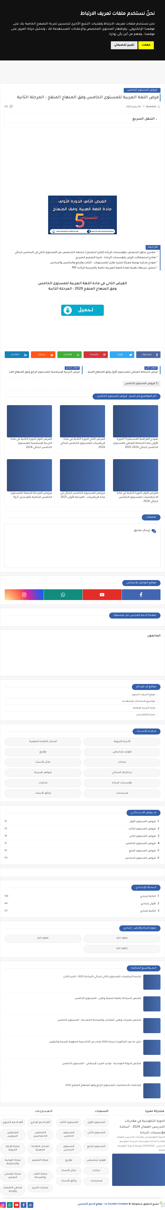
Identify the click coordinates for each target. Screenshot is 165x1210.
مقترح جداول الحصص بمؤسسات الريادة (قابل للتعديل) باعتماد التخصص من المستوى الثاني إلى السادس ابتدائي (85, 252)
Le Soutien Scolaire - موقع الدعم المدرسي (103, 1204)
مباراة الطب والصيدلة (40, 1176)
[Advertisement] (82, 161)
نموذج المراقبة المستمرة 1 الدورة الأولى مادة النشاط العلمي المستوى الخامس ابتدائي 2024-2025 (135, 443)
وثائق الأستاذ (43, 793)
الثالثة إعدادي (148, 896)
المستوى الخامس (68, 1134)
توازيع (43, 752)
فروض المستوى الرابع (142, 851)
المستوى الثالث (69, 1122)
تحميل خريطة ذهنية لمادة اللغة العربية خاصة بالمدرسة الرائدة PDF (114, 268)
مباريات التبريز (40, 1188)
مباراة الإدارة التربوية (13, 1148)
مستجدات (122, 793)
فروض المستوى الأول (142, 821)
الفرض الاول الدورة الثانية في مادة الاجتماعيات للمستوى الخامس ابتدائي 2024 (137, 497)
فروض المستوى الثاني (142, 836)
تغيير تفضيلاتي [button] (124, 45)
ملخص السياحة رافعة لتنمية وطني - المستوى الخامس (108, 998)
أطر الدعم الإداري (40, 1122)
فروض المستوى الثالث (142, 829)
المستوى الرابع (96, 1146)
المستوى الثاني (96, 1132)
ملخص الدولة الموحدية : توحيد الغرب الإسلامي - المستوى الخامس (101, 1063)
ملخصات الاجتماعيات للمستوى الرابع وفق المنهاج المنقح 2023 (103, 1085)
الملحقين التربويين (12, 1134)
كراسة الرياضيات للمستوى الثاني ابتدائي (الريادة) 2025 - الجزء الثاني (102, 976)
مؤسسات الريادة (122, 783)
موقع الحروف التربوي (143, 694)
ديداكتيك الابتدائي (122, 772)
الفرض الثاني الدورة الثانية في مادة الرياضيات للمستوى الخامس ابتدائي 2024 (82, 443)
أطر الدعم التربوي (13, 1122)
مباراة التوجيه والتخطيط (13, 1162)
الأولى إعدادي (148, 904)
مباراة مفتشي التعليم (12, 1176)
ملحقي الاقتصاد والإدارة (12, 1190)
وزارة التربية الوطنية (144, 708)
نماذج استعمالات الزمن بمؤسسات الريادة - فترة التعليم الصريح (116, 257)
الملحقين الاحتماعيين (40, 1134)
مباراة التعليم (40, 1160)
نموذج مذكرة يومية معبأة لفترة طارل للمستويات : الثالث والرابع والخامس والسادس (103, 262)
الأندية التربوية (122, 741)
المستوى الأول (96, 1122)
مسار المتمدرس (145, 714)
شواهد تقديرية (43, 772)
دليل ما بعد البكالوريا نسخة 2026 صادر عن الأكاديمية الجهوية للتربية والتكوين (95, 1042)
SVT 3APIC (122, 949)
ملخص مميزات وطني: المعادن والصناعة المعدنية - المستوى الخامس (99, 1020)
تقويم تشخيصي (122, 752)
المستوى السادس (68, 1148)
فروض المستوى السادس (140, 858)
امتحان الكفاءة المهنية (43, 741)
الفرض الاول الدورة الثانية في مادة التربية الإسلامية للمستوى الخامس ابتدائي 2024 (31, 443)
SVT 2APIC (43, 938)
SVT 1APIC (122, 938)
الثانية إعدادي (148, 911)
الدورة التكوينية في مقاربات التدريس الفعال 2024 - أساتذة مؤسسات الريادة (142, 1127)
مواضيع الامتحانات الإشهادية (138, 701)
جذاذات (122, 762)
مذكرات (43, 783)
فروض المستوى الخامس (142, 90)
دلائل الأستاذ (42, 762)
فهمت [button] (146, 45)
